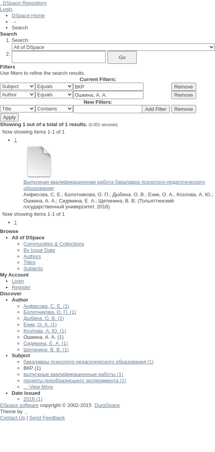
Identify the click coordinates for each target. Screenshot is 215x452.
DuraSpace (107, 405)
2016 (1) (32, 399)
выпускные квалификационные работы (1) (73, 374)
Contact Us (12, 418)
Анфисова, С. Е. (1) (46, 306)
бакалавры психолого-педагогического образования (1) (88, 362)
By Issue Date (39, 250)
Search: (20, 40)
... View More (38, 387)
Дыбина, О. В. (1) (43, 318)
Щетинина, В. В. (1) (46, 350)
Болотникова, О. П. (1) (49, 312)
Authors (32, 256)
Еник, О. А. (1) (40, 324)
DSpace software (19, 405)
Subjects (33, 268)
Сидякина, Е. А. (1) (45, 343)
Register (21, 287)
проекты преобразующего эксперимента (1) (74, 380)
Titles (29, 262)
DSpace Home (28, 15)
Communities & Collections (53, 244)
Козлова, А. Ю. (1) (44, 331)
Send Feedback (47, 418)
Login (6, 9)
